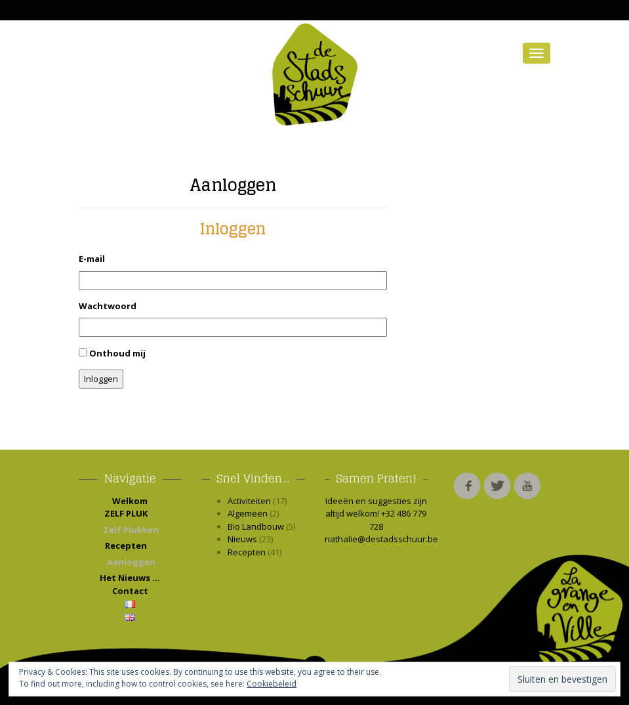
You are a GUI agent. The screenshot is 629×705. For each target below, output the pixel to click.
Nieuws (242, 539)
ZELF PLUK (130, 513)
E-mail (92, 259)
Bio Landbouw (256, 526)
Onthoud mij (117, 353)
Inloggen (101, 379)
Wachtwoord (107, 306)
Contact (130, 591)
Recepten (130, 545)
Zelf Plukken (131, 530)
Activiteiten (249, 501)
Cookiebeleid (271, 683)
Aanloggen (233, 185)
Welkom (130, 501)
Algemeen (248, 513)
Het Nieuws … (130, 578)
